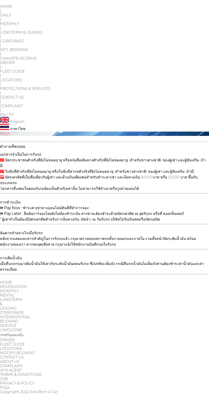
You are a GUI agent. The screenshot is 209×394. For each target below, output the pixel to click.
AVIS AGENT (11, 370)
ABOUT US (10, 361)
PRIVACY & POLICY (17, 383)
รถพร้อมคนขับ (11, 335)
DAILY (5, 15)
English (12, 121)
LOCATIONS (11, 80)
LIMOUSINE (11, 330)
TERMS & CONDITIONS (21, 374)
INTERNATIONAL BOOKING (15, 319)
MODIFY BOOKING (17, 353)
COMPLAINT (11, 106)
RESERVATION (13, 287)
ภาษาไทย (12, 129)
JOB (4, 379)
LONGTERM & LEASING (21, 32)
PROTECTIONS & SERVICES (25, 88)
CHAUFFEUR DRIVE (18, 58)
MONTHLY (9, 24)
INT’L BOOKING (14, 50)
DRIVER (7, 63)
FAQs (5, 387)
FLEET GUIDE (12, 71)
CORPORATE (12, 41)
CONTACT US (12, 97)
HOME (6, 6)
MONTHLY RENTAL (9, 293)
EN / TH (6, 114)
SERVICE (8, 325)
